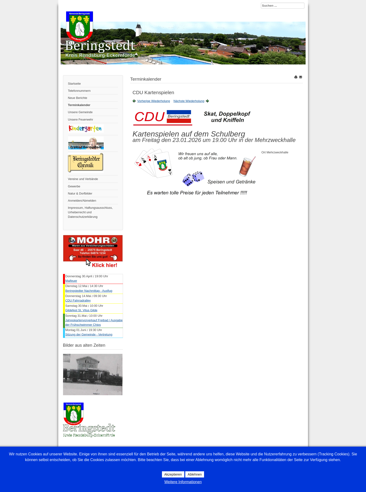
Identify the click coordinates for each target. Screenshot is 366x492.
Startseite (74, 83)
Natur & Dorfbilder (80, 193)
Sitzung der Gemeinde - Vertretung (88, 334)
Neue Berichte (77, 98)
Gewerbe (74, 186)
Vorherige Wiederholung (153, 101)
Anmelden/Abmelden (82, 200)
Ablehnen (195, 474)
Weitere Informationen (183, 482)
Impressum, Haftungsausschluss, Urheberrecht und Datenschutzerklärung (90, 212)
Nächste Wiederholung (189, 101)
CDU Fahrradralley (78, 300)
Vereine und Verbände (83, 179)
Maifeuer (71, 281)
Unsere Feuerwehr (80, 119)
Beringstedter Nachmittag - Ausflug (88, 290)
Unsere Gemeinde (80, 112)
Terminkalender (79, 105)
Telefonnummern (79, 91)
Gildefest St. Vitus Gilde (81, 310)
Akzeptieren (173, 474)
